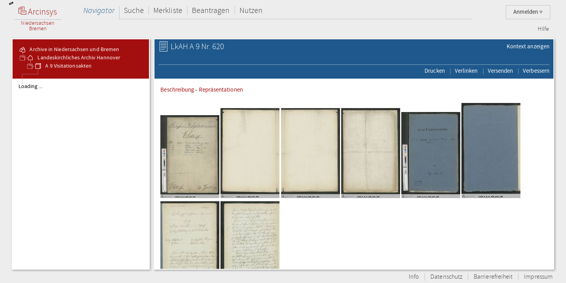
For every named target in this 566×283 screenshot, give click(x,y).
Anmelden (528, 12)
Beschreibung (177, 90)
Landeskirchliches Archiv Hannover (73, 57)
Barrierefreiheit (493, 277)
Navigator (98, 10)
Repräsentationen (221, 90)
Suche (134, 10)
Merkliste (167, 10)
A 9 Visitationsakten (63, 66)
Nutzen (251, 10)
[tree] (81, 174)
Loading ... (30, 86)
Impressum (538, 277)
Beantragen (211, 10)
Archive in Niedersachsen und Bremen (68, 49)
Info (414, 277)
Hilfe (543, 29)
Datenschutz (446, 277)
